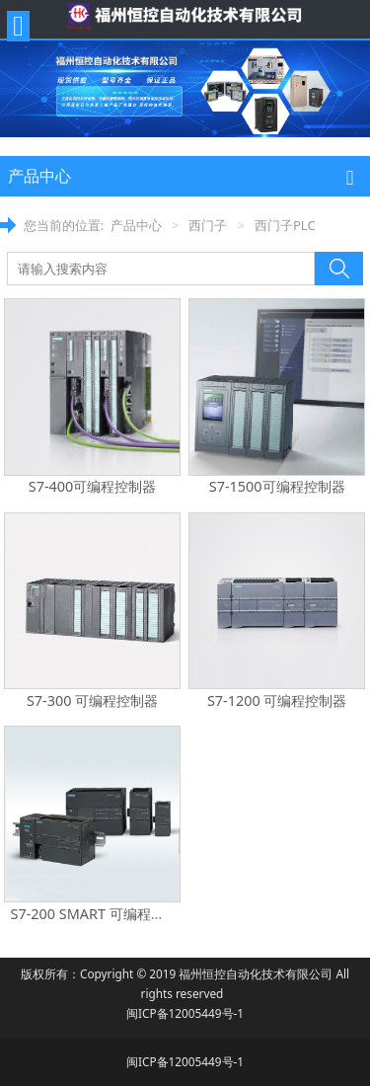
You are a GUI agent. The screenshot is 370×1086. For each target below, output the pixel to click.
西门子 (207, 225)
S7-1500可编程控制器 (277, 486)
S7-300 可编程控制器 (92, 700)
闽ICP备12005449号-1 (185, 1013)
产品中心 (136, 225)
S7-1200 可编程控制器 (277, 700)
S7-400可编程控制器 (93, 486)
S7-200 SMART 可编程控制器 (101, 913)
